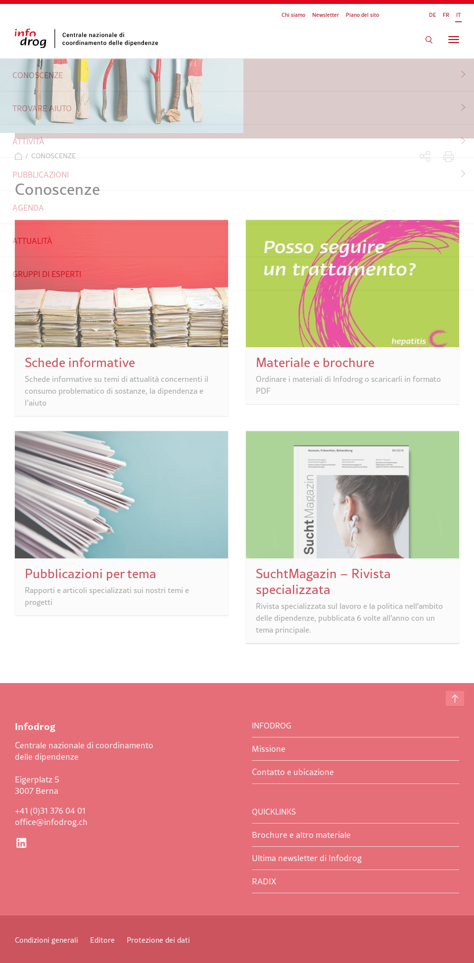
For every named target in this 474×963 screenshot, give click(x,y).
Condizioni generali (46, 940)
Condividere (425, 156)
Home (18, 156)
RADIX (264, 881)
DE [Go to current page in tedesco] (432, 15)
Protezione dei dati (158, 940)
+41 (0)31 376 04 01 (50, 811)
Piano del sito (362, 15)
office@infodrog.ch (51, 822)
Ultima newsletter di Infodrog (307, 858)
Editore (102, 940)
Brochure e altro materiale (301, 835)
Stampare (448, 156)
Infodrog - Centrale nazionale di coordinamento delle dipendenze (89, 38)
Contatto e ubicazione (293, 772)
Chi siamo (293, 15)
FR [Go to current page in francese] (446, 15)
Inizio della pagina (455, 698)
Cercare (429, 40)
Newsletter (325, 15)
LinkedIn (21, 842)
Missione (268, 749)
